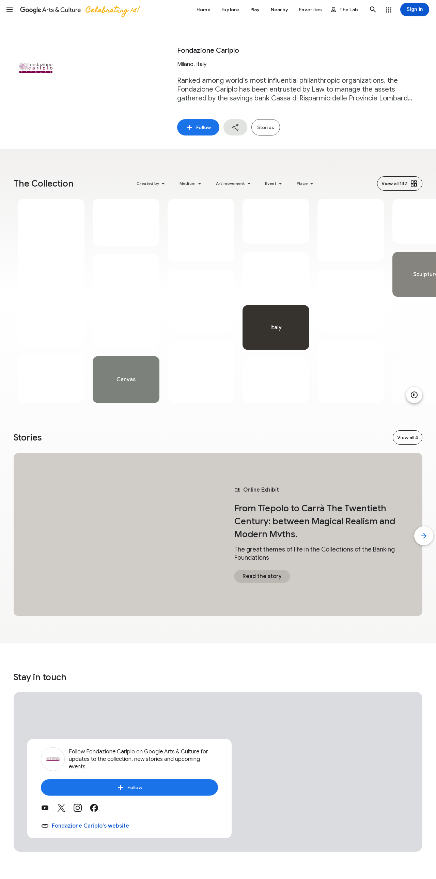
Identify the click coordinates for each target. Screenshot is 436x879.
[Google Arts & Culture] (79, 9)
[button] (9, 9)
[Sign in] (414, 9)
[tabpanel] (51, 301)
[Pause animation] (414, 395)
